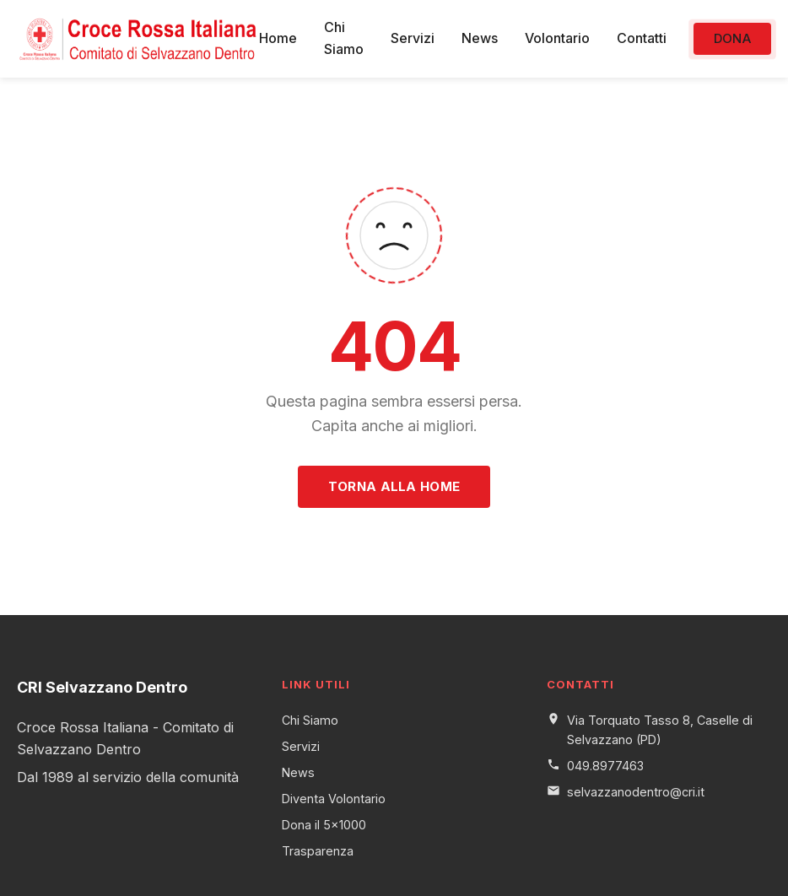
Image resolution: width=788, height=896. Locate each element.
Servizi (301, 746)
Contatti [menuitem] (642, 38)
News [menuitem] (479, 38)
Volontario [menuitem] (557, 38)
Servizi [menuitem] (412, 38)
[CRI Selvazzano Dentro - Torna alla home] (138, 38)
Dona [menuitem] (732, 38)
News (298, 772)
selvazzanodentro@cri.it (635, 792)
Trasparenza (318, 851)
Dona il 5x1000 (324, 825)
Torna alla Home (394, 486)
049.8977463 (605, 765)
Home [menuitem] (278, 38)
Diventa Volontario (334, 798)
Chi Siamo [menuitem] (344, 38)
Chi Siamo (310, 720)
